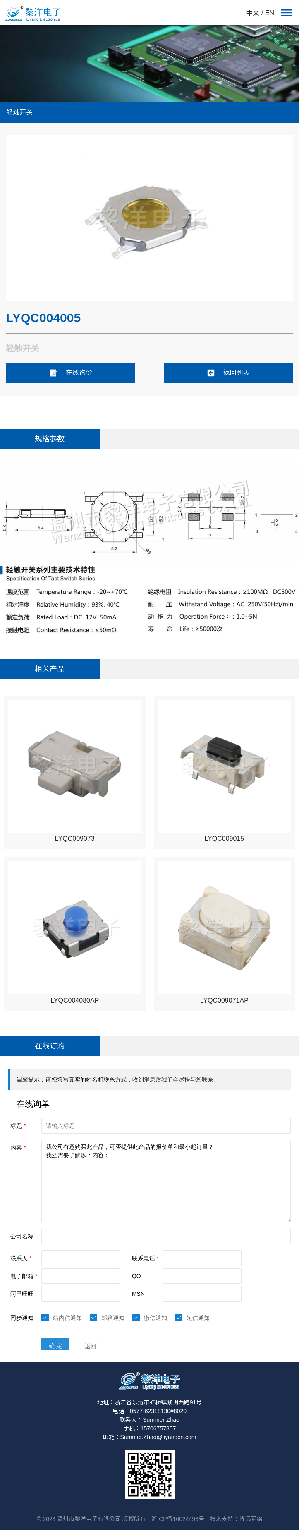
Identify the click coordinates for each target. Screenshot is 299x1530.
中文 (252, 13)
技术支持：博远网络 (236, 1519)
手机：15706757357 (149, 1428)
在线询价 (70, 373)
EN (269, 13)
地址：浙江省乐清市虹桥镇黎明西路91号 (149, 1402)
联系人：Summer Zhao (149, 1419)
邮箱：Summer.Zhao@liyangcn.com (149, 1437)
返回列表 (228, 373)
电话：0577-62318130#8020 (149, 1411)
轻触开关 (19, 112)
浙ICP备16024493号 (177, 1519)
